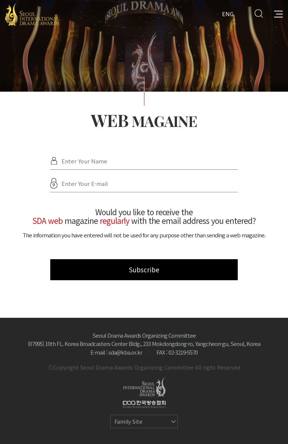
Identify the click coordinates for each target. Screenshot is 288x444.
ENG (228, 13)
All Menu (278, 13)
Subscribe (144, 269)
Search (258, 13)
